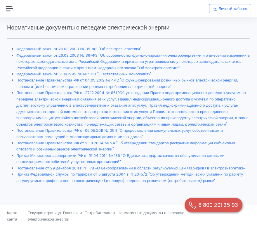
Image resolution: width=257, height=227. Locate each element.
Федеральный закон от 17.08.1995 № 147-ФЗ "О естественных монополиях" (84, 74)
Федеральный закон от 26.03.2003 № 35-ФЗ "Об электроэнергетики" (78, 49)
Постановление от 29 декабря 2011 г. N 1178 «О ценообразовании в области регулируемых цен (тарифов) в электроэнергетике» (131, 168)
